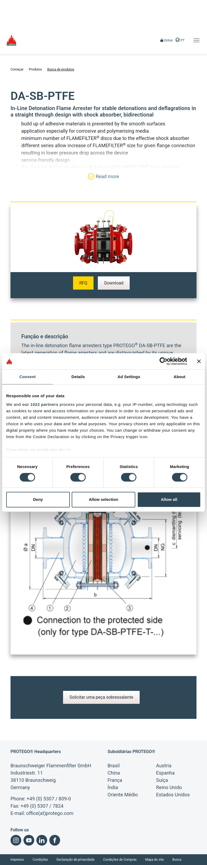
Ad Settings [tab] (129, 376)
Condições (40, 860)
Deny (38, 499)
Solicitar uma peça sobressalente (101, 697)
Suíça (162, 780)
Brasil (114, 765)
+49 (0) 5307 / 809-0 (49, 798)
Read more (103, 176)
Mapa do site (154, 860)
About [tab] (179, 376)
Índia (113, 787)
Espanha (165, 773)
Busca (176, 860)
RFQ (83, 283)
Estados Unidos (173, 794)
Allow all (169, 499)
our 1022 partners (40, 404)
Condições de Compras (119, 860)
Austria (163, 765)
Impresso (17, 860)
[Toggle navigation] (196, 40)
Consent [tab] (27, 376)
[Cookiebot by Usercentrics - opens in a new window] (163, 361)
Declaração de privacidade (76, 860)
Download (113, 283)
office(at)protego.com (49, 813)
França (115, 780)
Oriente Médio (123, 794)
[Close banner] (199, 361)
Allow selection (103, 499)
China (114, 773)
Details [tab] (78, 376)
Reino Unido (169, 787)
